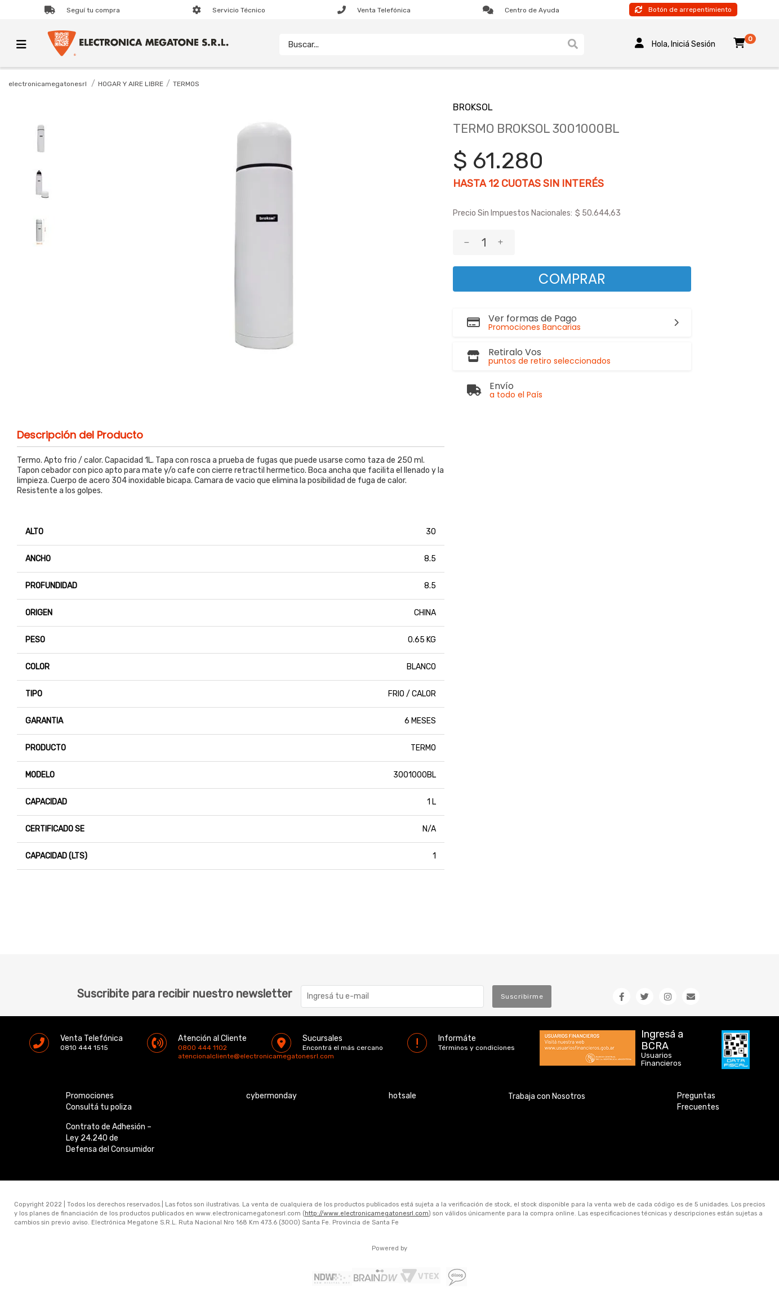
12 (493, 183)
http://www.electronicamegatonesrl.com (367, 1188)
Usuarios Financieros (661, 1034)
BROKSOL (473, 107)
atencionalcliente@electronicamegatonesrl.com (187, 1031)
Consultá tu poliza (99, 1082)
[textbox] (420, 44)
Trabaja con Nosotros (546, 1071)
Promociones (90, 1070)
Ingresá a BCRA (662, 1012)
